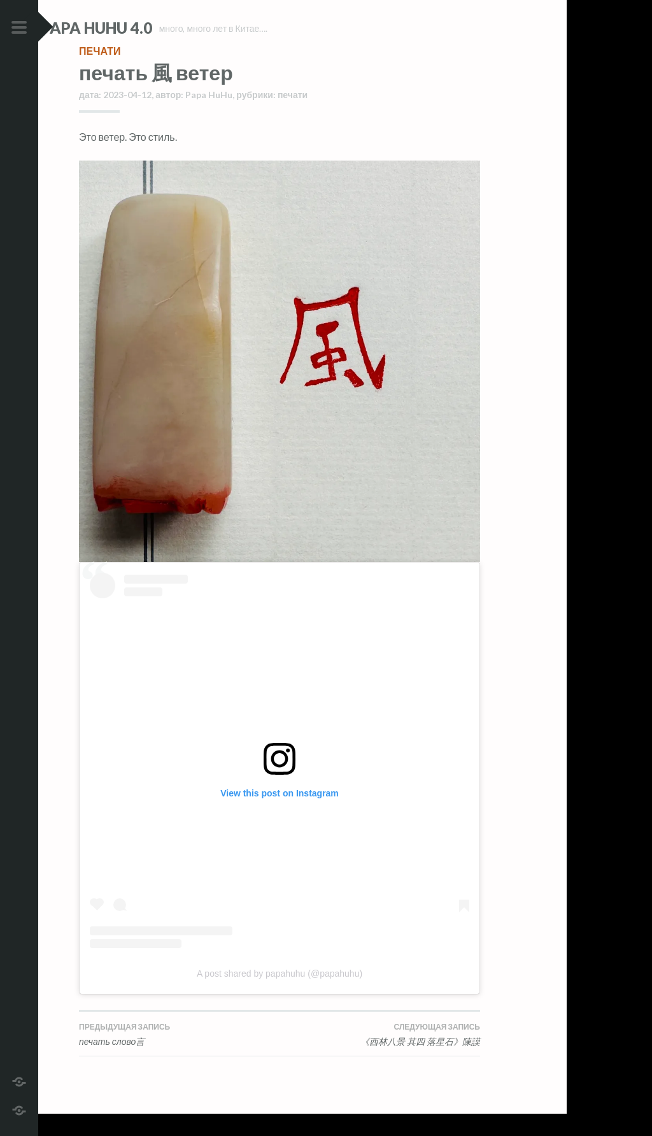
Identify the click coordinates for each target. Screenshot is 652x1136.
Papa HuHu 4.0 (134, 27)
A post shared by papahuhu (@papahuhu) (279, 996)
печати (99, 73)
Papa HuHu (208, 116)
